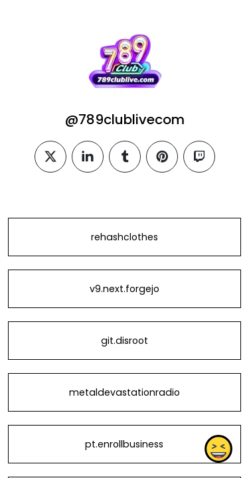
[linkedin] (88, 157)
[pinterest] (162, 157)
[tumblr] (125, 157)
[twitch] (199, 157)
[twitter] (50, 157)
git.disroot (124, 340)
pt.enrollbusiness (124, 444)
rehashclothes (124, 237)
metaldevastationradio (124, 392)
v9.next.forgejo (124, 288)
